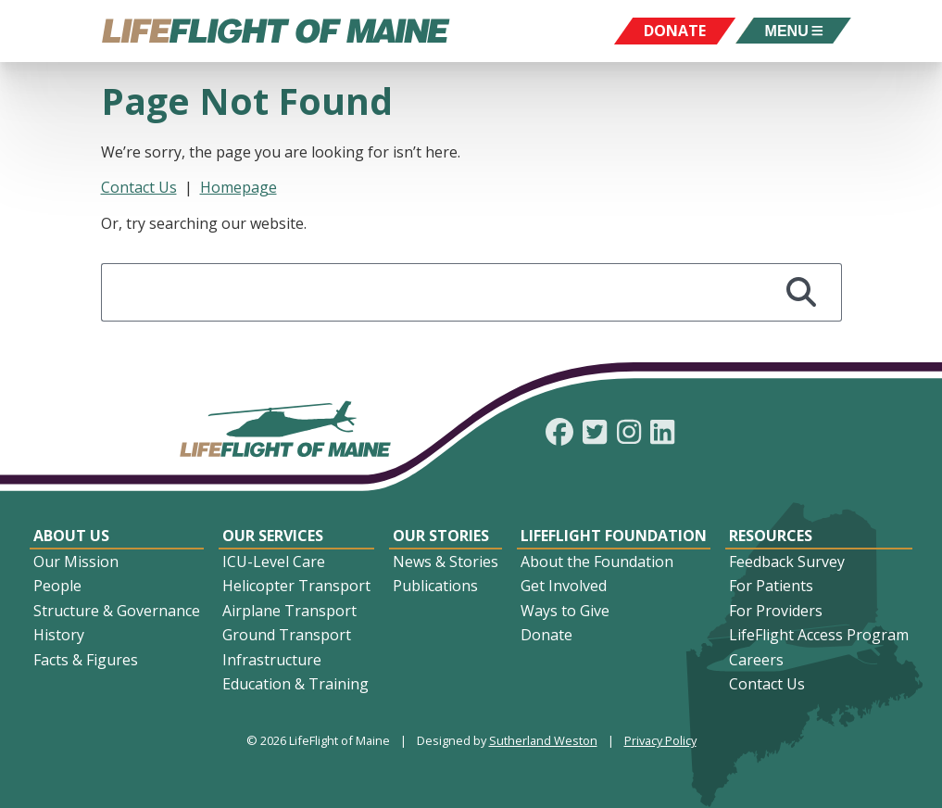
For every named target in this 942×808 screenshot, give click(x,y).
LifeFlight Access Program (819, 635)
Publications (435, 585)
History (58, 635)
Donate (546, 635)
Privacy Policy (660, 740)
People (57, 585)
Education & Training (295, 684)
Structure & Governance (116, 610)
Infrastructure (271, 660)
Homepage (238, 187)
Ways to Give (565, 610)
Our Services (272, 535)
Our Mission (76, 561)
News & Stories (445, 561)
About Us (71, 535)
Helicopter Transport (296, 585)
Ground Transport (286, 635)
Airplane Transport (289, 610)
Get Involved (564, 585)
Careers (756, 660)
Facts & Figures (85, 660)
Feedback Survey (787, 561)
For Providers (776, 610)
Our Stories (441, 535)
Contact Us (139, 187)
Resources (770, 535)
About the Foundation (597, 561)
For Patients (771, 585)
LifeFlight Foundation (614, 535)
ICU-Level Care (273, 561)
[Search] (802, 292)
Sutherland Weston (543, 740)
